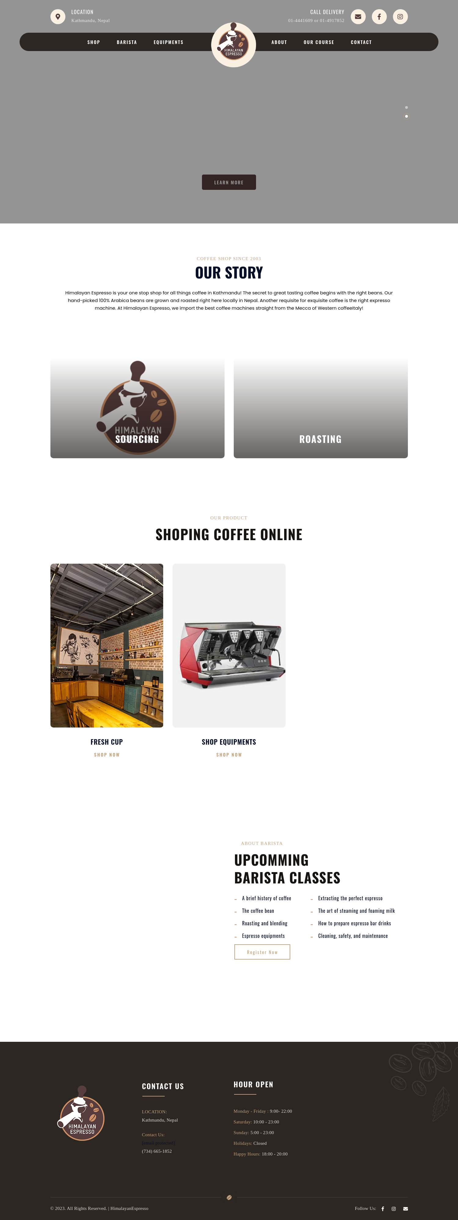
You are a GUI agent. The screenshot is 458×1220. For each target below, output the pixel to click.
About (279, 42)
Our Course (319, 42)
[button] (406, 107)
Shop (93, 42)
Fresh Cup (107, 741)
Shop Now (107, 754)
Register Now (262, 952)
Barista (127, 42)
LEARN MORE (229, 182)
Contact (361, 42)
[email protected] (158, 1143)
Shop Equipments (229, 741)
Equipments (169, 42)
